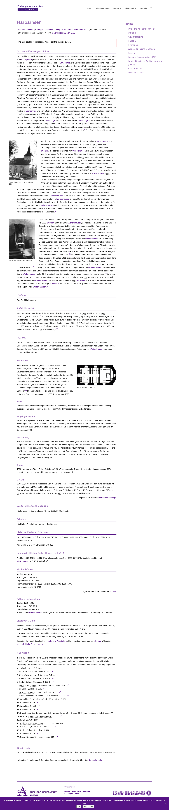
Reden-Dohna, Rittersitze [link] (63, 629)
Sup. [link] (57, 326)
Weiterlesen (88, 807)
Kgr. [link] (48, 101)
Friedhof (132, 53)
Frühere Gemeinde (25, 29)
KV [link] (18, 280)
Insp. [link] (84, 313)
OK (79, 807)
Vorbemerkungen (101, 9)
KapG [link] (47, 283)
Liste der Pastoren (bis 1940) (142, 57)
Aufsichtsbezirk (135, 37)
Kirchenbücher (135, 68)
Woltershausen (103, 141)
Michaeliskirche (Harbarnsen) (30, 644)
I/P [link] (60, 469)
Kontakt (143, 9)
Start (89, 9)
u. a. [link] (47, 59)
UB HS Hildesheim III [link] (28, 658)
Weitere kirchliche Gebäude (141, 49)
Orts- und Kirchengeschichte (142, 29)
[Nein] (165, 803)
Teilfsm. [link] (82, 72)
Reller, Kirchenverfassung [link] (31, 723)
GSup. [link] (70, 316)
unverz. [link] (33, 685)
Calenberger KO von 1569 (63, 33)
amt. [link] (43, 170)
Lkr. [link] (57, 117)
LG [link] (23, 484)
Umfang (132, 33)
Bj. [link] (46, 511)
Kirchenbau (133, 45)
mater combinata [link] (70, 271)
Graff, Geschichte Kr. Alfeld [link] (66, 626)
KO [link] (49, 33)
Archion (113, 591)
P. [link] (83, 157)
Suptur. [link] (60, 323)
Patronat (132, 41)
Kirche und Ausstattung (57, 641)
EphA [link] (39, 561)
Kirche (98, 641)
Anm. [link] (40, 668)
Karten (116, 9)
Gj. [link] (18, 493)
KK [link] (78, 323)
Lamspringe (26, 59)
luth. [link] (94, 144)
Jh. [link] (25, 205)
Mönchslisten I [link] (27, 668)
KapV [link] (74, 280)
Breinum (50, 223)
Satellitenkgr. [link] (94, 101)
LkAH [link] (21, 685)
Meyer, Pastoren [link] (38, 545)
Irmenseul (45, 151)
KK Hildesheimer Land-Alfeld (76, 29)
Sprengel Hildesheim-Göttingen (49, 29)
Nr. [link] (21, 558)
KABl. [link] (22, 720)
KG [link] (102, 713)
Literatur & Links (136, 72)
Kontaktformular (95, 760)
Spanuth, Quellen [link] (26, 689)
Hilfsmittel (129, 9)
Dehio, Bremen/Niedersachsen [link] (32, 626)
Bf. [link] (21, 69)
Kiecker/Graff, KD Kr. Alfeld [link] (102, 626)
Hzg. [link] (19, 75)
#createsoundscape (107, 498)
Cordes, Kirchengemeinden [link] (40, 716)
